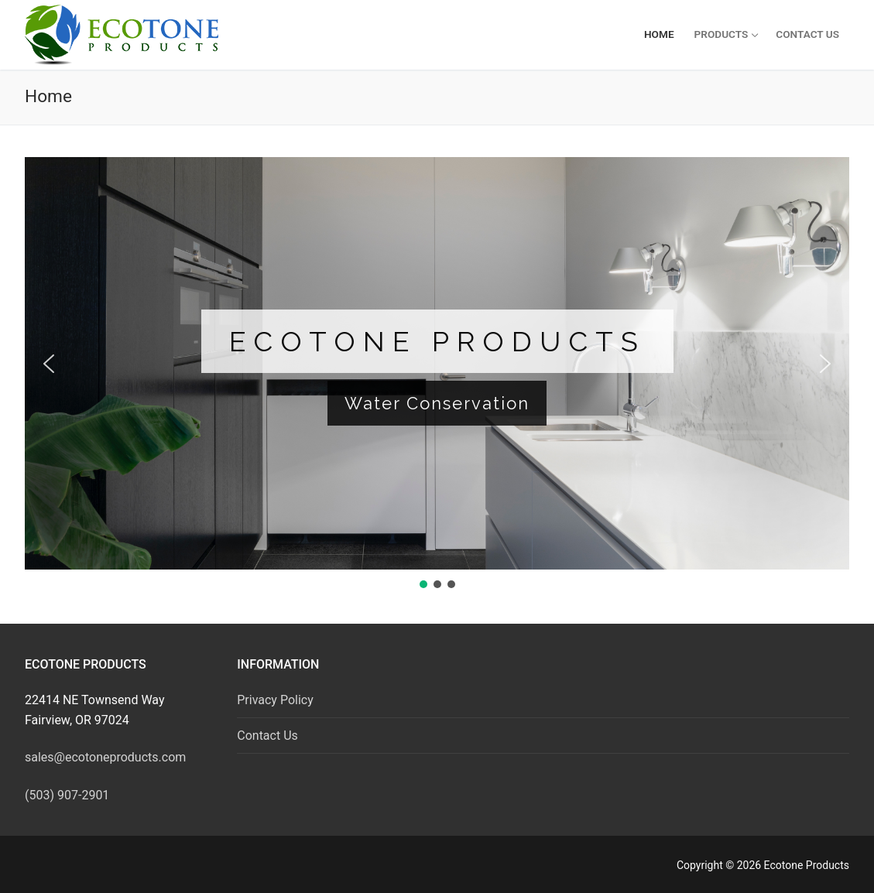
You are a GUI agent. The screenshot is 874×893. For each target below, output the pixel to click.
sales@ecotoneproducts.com (105, 757)
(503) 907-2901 (67, 795)
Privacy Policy (275, 700)
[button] (48, 363)
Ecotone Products (437, 341)
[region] (437, 374)
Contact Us (267, 735)
